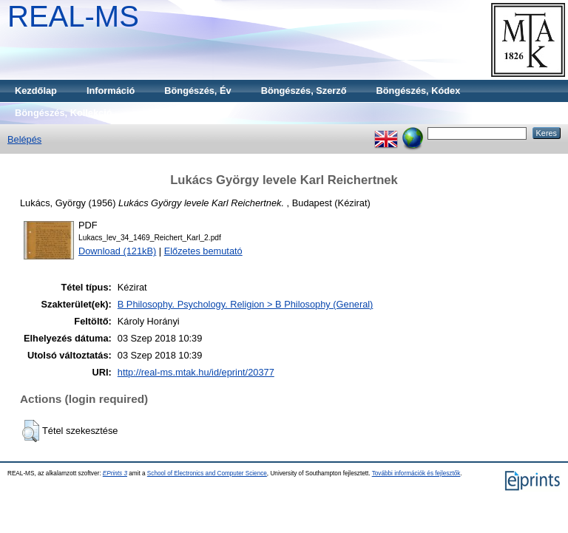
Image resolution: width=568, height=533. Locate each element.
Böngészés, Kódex (418, 90)
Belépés (24, 139)
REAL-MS (73, 16)
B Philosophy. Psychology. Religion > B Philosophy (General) (245, 304)
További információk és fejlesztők (416, 473)
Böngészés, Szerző (304, 90)
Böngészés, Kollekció (63, 112)
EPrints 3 (115, 473)
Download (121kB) (117, 251)
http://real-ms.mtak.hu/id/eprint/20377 (196, 372)
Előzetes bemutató (203, 251)
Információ (111, 90)
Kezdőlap (36, 90)
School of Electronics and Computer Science (207, 473)
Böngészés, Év (197, 90)
